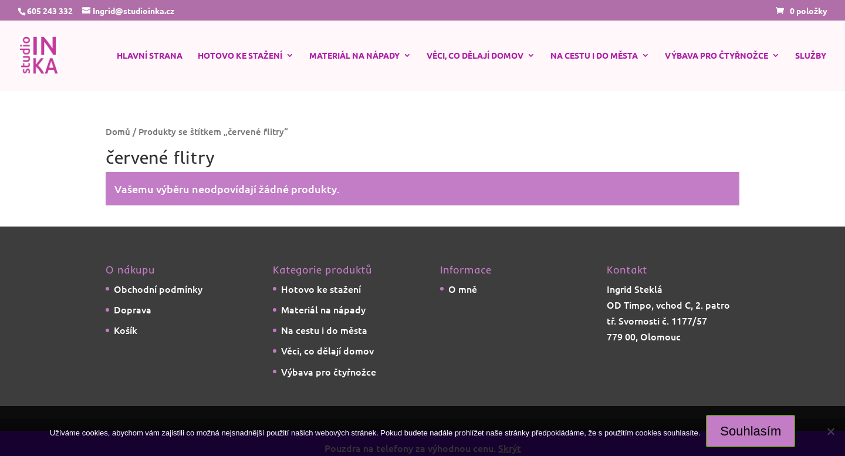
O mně (462, 288)
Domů (118, 131)
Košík (125, 329)
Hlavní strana (149, 55)
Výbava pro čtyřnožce (716, 55)
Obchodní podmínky (158, 288)
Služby (810, 55)
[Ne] (830, 431)
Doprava (132, 309)
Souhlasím (750, 431)
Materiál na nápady (354, 55)
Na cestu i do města (594, 55)
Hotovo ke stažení (240, 55)
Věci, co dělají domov (475, 55)
